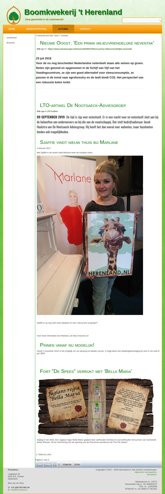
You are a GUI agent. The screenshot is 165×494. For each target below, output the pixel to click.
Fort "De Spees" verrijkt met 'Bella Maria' (86, 371)
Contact (85, 29)
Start (56, 35)
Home (11, 29)
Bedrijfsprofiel (36, 29)
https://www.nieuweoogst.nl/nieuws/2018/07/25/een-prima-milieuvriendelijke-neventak (90, 49)
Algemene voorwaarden (145, 472)
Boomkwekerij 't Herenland (73, 12)
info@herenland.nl (19, 490)
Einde (77, 464)
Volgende (67, 464)
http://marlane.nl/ (81, 336)
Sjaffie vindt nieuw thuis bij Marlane (79, 142)
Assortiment (12, 38)
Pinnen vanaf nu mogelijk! (67, 345)
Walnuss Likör (44, 454)
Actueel (63, 29)
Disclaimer (151, 474)
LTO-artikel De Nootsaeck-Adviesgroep (83, 105)
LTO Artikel (52, 111)
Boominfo (11, 43)
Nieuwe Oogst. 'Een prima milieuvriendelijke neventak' (97, 43)
